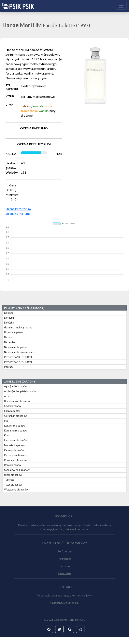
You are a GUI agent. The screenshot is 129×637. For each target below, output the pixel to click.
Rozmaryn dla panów (15, 460)
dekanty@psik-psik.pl (66, 602)
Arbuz (7, 396)
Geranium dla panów (15, 415)
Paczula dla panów (14, 450)
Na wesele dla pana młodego (19, 352)
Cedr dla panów (12, 406)
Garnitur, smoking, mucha (18, 327)
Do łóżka (9, 322)
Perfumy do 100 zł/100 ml (18, 357)
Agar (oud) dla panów (15, 386)
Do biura (8, 312)
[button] (49, 629)
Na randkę (10, 342)
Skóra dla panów (13, 474)
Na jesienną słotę (13, 332)
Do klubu (9, 317)
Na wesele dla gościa (15, 347)
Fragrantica (64, 558)
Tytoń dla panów (13, 484)
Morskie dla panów (14, 445)
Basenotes (64, 573)
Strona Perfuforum (18, 209)
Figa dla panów (12, 410)
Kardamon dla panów (15, 430)
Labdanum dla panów (15, 440)
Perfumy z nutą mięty (15, 455)
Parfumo (64, 566)
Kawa (7, 435)
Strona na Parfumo (18, 213)
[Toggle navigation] (121, 6)
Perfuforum (64, 551)
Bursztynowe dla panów (17, 401)
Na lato (8, 337)
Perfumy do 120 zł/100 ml (18, 361)
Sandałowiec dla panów (17, 469)
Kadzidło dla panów (14, 425)
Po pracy (8, 366)
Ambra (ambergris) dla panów (20, 391)
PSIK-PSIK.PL (76, 619)
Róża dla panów (12, 465)
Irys (6, 420)
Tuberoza (9, 479)
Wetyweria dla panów (16, 489)
